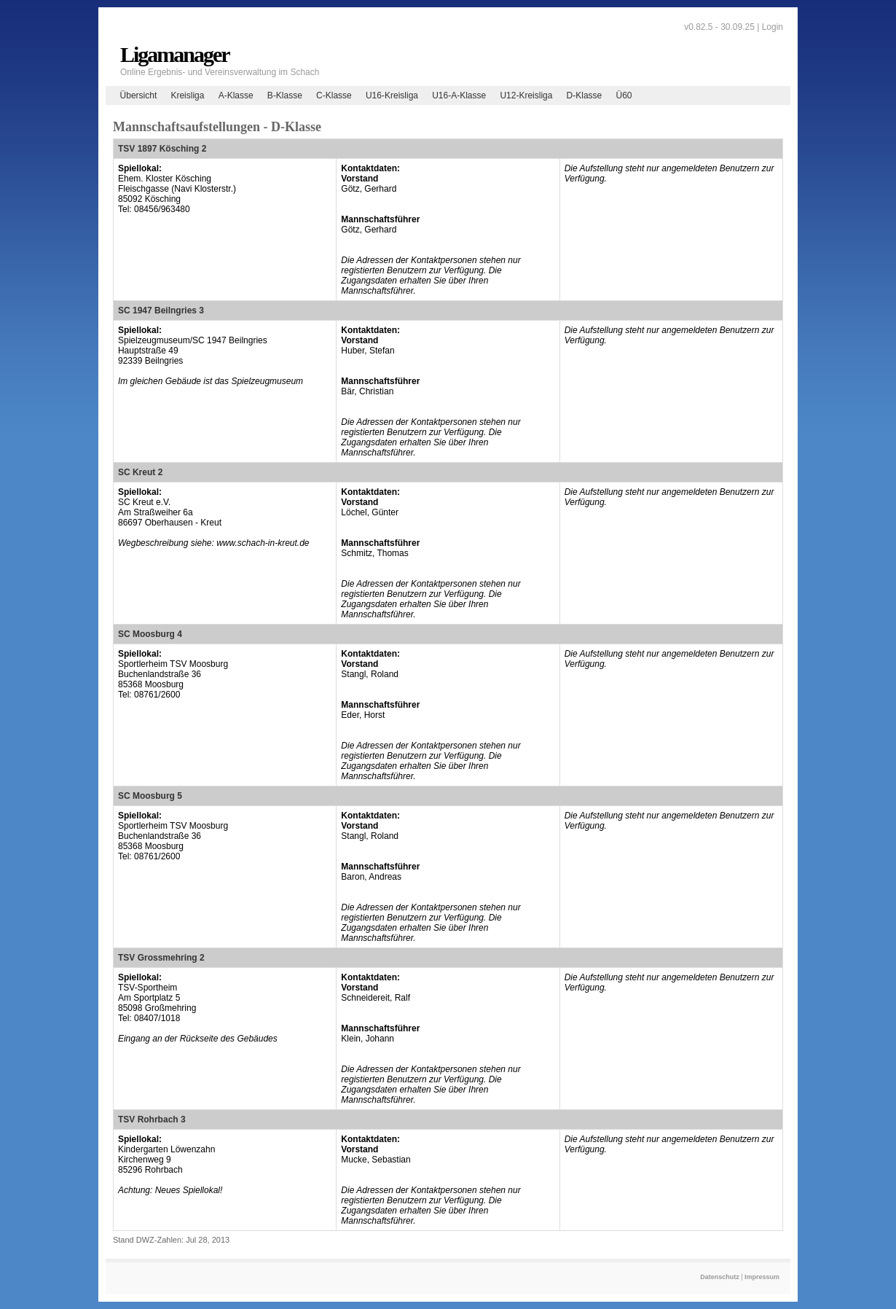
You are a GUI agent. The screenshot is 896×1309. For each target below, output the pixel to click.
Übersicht (138, 95)
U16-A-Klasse (459, 95)
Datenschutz (719, 1277)
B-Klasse (284, 95)
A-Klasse (236, 95)
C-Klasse (334, 95)
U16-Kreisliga (392, 95)
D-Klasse (584, 95)
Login (772, 27)
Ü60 (624, 95)
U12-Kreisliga (526, 95)
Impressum (761, 1277)
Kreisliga (187, 95)
